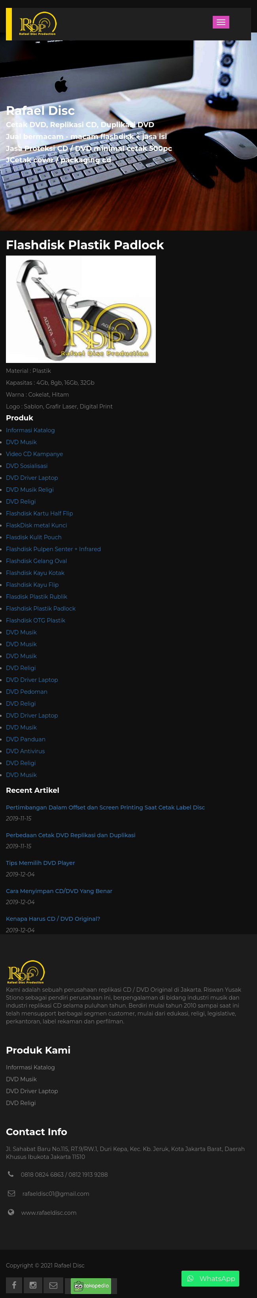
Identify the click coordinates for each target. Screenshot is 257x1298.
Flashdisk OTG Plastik (35, 620)
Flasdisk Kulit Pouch (34, 537)
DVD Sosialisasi (27, 466)
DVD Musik (21, 442)
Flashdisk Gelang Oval (36, 561)
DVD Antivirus (25, 751)
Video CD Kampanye (34, 454)
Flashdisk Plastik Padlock (41, 608)
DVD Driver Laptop (32, 477)
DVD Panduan (25, 739)
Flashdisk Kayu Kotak (35, 572)
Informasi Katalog (30, 430)
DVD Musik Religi (30, 489)
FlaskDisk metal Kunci (36, 525)
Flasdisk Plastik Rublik (36, 596)
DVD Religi (21, 501)
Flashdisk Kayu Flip (32, 584)
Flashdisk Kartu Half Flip (39, 513)
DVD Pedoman (26, 691)
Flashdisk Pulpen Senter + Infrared (53, 549)
